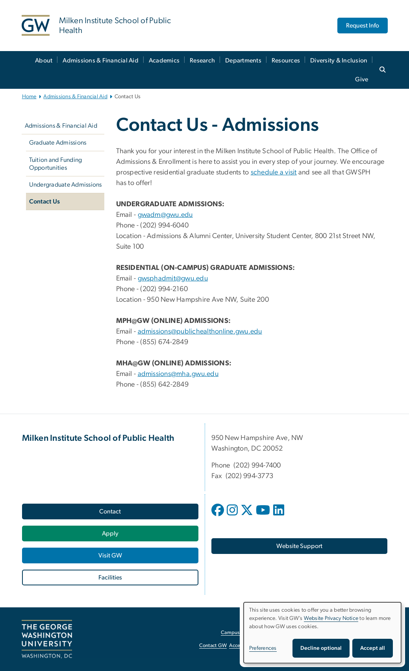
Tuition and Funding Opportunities (55, 164)
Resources (286, 60)
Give (361, 79)
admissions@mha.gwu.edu (178, 374)
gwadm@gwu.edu (165, 214)
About (43, 60)
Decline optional (321, 648)
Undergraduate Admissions (65, 185)
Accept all (372, 648)
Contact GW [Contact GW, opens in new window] (213, 645)
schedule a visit (274, 172)
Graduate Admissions (58, 142)
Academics (164, 60)
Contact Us (44, 201)
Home (29, 96)
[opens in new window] (218, 516)
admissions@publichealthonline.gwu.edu (200, 331)
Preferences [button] (263, 648)
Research (202, 60)
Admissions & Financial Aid (101, 60)
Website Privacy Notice (331, 618)
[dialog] (322, 632)
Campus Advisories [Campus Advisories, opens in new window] (242, 632)
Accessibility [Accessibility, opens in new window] (243, 645)
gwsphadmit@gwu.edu (173, 278)
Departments (243, 60)
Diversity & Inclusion (338, 60)
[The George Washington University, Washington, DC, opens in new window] (47, 639)
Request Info (362, 25)
